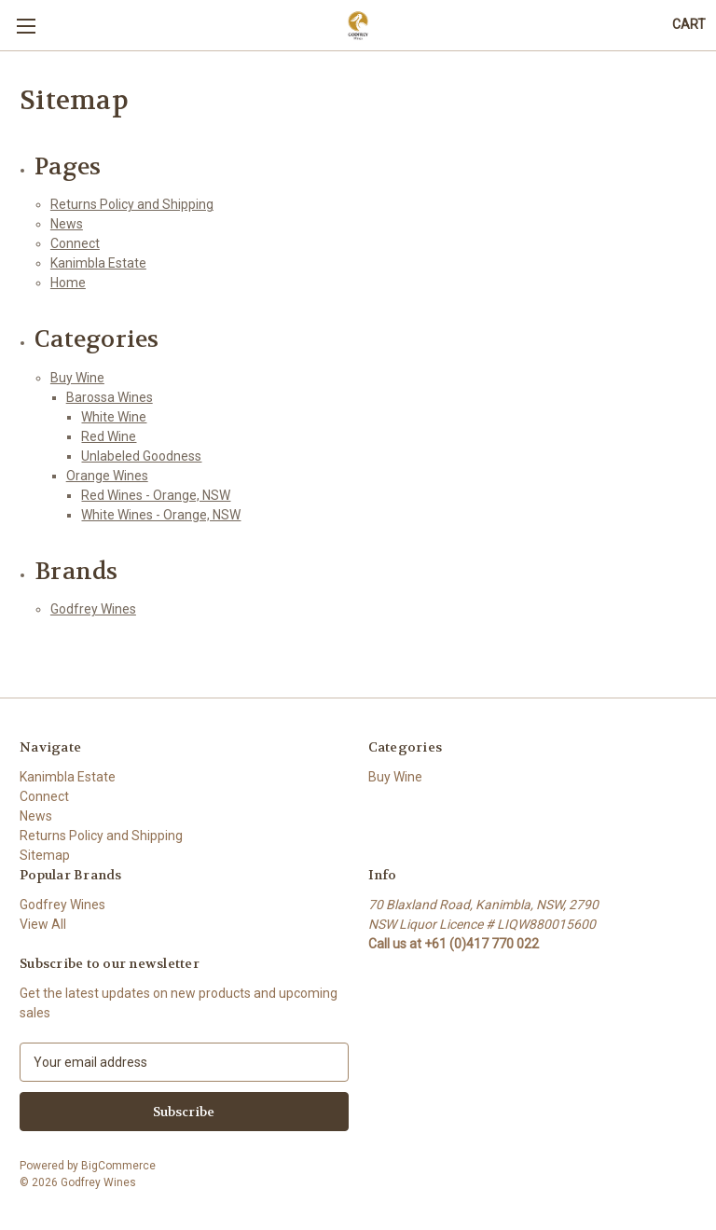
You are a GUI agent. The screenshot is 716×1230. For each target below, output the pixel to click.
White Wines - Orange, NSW (161, 514)
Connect (75, 243)
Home (68, 282)
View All (43, 924)
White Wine (113, 416)
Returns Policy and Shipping (131, 204)
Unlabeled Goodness (141, 456)
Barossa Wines (109, 397)
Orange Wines (107, 475)
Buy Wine (77, 377)
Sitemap (45, 855)
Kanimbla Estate (98, 263)
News (66, 223)
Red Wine (108, 436)
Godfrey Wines (93, 608)
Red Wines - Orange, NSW (155, 495)
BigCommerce (118, 1165)
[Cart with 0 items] (689, 25)
